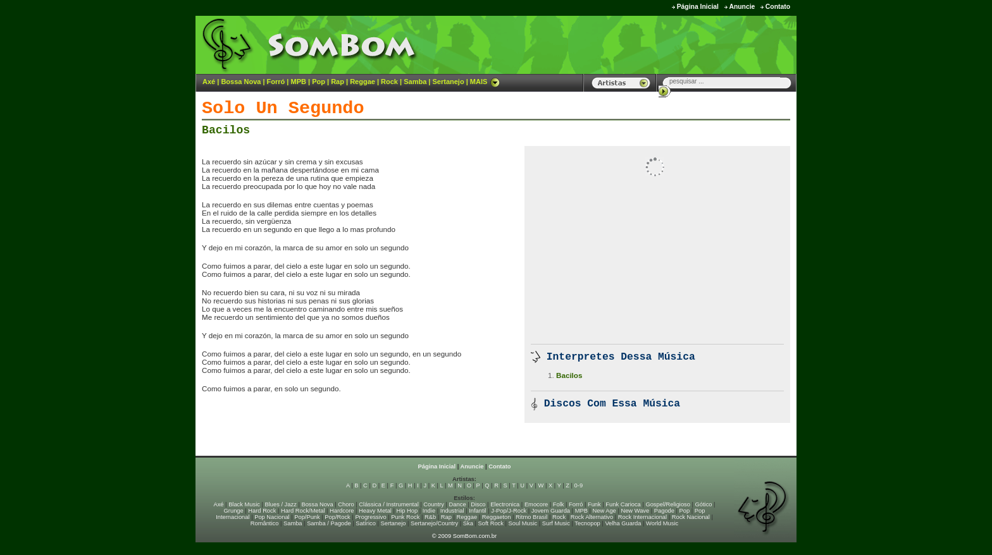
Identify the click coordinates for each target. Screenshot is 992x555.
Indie (429, 511)
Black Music (244, 504)
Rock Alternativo (592, 517)
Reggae (362, 81)
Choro (346, 504)
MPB (298, 81)
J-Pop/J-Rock (508, 511)
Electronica (504, 504)
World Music (662, 523)
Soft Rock (491, 523)
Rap (337, 81)
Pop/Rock (337, 517)
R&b (430, 517)
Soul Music (523, 523)
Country (433, 504)
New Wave (635, 511)
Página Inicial (698, 6)
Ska (468, 523)
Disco (478, 504)
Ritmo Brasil (531, 517)
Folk (558, 504)
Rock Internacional (642, 517)
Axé (208, 81)
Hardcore (342, 511)
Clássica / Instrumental (388, 504)
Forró (276, 81)
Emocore (536, 504)
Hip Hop (407, 511)
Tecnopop (587, 523)
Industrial (452, 511)
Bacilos (226, 130)
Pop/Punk (306, 517)
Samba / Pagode (329, 523)
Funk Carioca (622, 504)
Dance (457, 504)
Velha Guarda (623, 523)
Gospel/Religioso (667, 504)
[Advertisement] (639, 44)
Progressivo (370, 517)
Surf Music (556, 523)
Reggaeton (496, 517)
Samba (415, 81)
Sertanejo (448, 81)
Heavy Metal (375, 511)
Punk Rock (405, 517)
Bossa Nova (241, 81)
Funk (594, 504)
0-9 (578, 485)
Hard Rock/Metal (303, 511)
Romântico (265, 523)
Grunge (234, 511)
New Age (604, 511)
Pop (318, 81)
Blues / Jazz (281, 504)
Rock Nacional (691, 517)
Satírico (366, 523)
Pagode (664, 511)
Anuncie (742, 6)
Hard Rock (262, 511)
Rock (389, 81)
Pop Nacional (272, 517)
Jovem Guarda (550, 511)
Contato (778, 6)
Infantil (477, 511)
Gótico (703, 504)
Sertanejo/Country (434, 523)
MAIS (485, 81)
